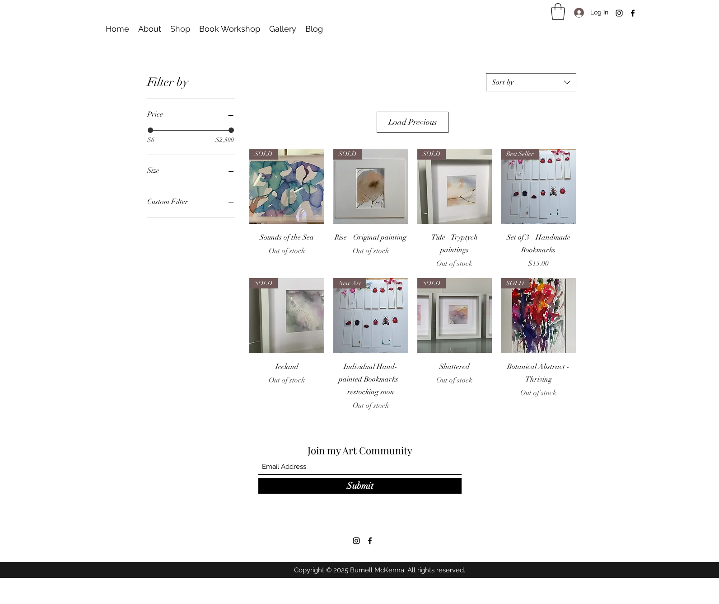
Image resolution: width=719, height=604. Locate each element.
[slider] (150, 130)
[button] (558, 11)
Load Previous (412, 122)
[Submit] (360, 486)
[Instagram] (619, 13)
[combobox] (531, 82)
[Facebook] (632, 13)
